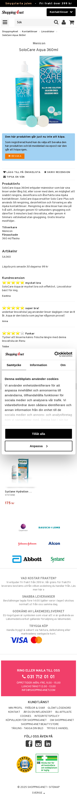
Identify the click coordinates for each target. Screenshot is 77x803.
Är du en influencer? (37, 712)
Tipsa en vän (14, 177)
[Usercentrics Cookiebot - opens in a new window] (54, 354)
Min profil (15, 708)
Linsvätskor (47, 31)
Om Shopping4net (62, 720)
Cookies (25, 716)
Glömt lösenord (59, 708)
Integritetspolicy (47, 716)
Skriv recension (57, 172)
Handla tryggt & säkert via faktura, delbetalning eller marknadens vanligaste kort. (38, 633)
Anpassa (39, 446)
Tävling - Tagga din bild (27, 728)
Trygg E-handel (57, 728)
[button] (72, 22)
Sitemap (54, 787)
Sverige (38, 793)
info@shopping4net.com (38, 690)
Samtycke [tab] (14, 365)
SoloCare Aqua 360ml (13, 35)
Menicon (39, 43)
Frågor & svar (35, 708)
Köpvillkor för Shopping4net (26, 720)
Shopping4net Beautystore (40, 724)
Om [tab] (63, 365)
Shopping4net (10, 31)
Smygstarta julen (18, 3)
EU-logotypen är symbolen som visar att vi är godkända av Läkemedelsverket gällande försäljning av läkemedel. (38, 615)
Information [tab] (38, 365)
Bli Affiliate (63, 712)
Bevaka (14, 156)
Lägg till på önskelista (22, 172)
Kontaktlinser (29, 31)
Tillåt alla (38, 433)
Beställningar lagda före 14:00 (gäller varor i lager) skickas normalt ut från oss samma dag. (38, 600)
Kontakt (14, 712)
